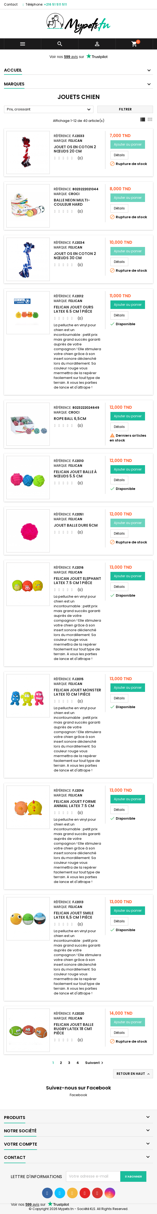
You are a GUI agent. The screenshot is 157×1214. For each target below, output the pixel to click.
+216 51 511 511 (55, 4)
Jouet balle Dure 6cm (76, 525)
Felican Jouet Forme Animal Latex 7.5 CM (75, 803)
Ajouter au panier (128, 144)
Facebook (78, 1094)
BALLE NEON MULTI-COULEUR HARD (72, 202)
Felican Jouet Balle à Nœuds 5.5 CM (75, 474)
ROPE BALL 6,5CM (70, 418)
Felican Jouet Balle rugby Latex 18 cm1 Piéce (73, 1029)
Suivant (95, 1062)
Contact (11, 4)
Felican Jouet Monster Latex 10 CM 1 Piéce (77, 692)
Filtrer (125, 109)
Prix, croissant (49, 109)
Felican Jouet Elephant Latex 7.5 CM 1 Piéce (77, 580)
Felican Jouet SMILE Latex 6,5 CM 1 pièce (73, 915)
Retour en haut (134, 1073)
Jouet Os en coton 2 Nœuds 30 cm (75, 256)
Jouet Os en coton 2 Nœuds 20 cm (75, 149)
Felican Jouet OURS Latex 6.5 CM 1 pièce (73, 309)
